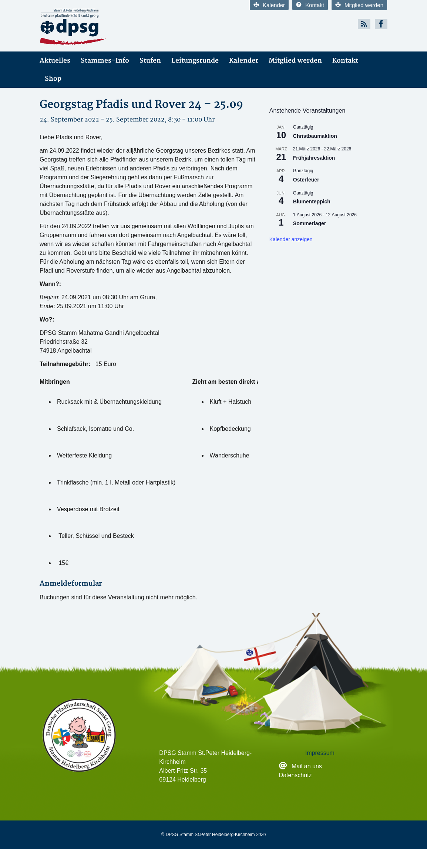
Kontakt (310, 5)
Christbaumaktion (315, 136)
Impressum (319, 753)
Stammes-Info (105, 60)
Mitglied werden (359, 5)
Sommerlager (309, 223)
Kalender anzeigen (291, 239)
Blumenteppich (311, 201)
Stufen (150, 60)
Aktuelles (55, 60)
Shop (53, 79)
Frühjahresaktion (314, 158)
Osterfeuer (306, 180)
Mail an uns (307, 766)
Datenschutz (295, 775)
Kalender (269, 5)
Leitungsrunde (195, 60)
